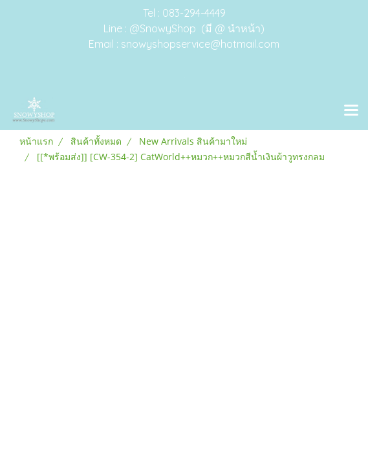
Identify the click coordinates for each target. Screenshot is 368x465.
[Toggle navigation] (351, 111)
